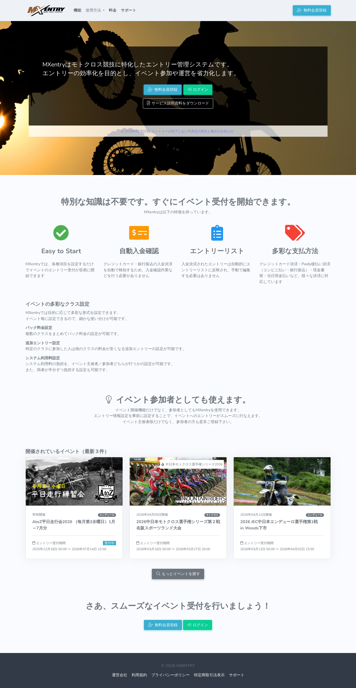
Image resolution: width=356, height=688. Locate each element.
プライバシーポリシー (170, 675)
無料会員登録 (311, 10)
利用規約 (139, 675)
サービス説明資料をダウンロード (178, 103)
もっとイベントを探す (178, 573)
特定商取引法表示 (209, 675)
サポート (128, 10)
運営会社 (119, 675)
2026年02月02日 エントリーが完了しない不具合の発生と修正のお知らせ (177, 131)
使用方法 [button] (94, 10)
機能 (77, 10)
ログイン (197, 89)
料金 (113, 10)
